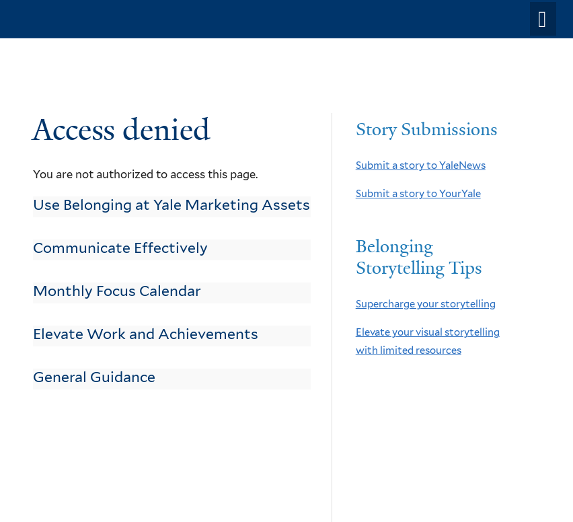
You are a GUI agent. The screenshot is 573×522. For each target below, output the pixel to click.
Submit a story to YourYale (418, 194)
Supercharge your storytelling (426, 304)
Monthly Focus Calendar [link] (117, 291)
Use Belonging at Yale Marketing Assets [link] (171, 204)
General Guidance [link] (94, 377)
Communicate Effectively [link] (120, 247)
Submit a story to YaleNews (421, 165)
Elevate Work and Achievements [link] (145, 334)
